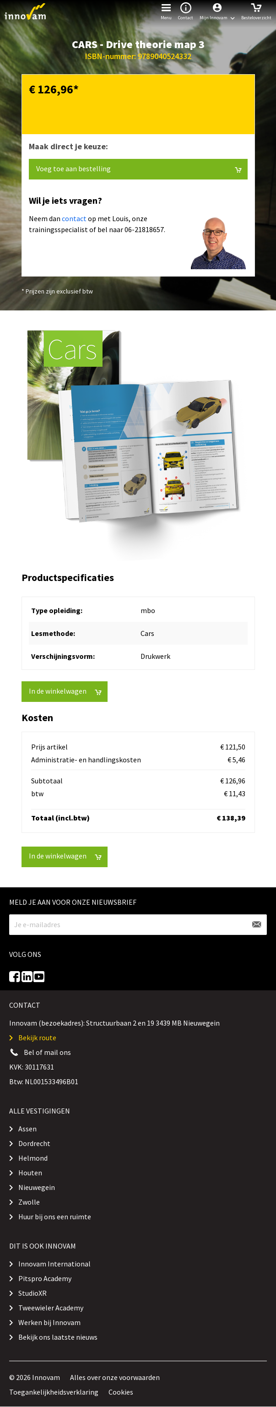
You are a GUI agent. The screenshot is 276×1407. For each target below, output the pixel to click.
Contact (185, 10)
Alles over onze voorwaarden (115, 1377)
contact (74, 218)
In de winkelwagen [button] (65, 691)
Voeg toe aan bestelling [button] (139, 169)
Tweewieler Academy (50, 1307)
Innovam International (54, 1263)
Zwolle (29, 1201)
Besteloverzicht (256, 10)
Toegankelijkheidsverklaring (53, 1391)
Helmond (33, 1158)
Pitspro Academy (44, 1278)
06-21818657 (144, 229)
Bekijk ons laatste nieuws (57, 1337)
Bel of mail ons (47, 1052)
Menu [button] (166, 10)
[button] (217, 11)
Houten (30, 1172)
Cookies (120, 1391)
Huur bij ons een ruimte (54, 1216)
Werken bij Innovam (49, 1322)
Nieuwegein (36, 1187)
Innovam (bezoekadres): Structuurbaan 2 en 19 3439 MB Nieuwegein (114, 1022)
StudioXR (32, 1293)
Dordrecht (34, 1143)
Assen (27, 1128)
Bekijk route (37, 1037)
